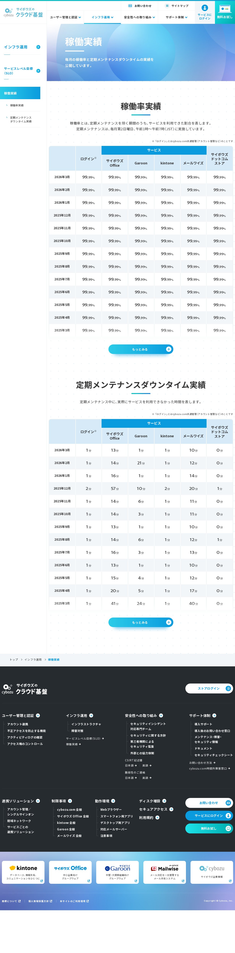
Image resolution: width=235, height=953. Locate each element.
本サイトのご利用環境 (73, 943)
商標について (9, 943)
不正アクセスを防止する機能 (26, 773)
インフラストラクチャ (86, 767)
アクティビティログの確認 (25, 780)
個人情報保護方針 (38, 943)
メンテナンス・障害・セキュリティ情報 (208, 782)
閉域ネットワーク (19, 863)
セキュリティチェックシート (214, 798)
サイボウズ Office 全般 (73, 859)
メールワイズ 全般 (69, 878)
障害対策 (77, 773)
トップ (14, 702)
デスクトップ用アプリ (115, 865)
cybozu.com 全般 (69, 852)
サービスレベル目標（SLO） (85, 781)
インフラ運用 (33, 702)
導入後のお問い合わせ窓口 (212, 773)
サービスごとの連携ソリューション (20, 872)
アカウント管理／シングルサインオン (20, 854)
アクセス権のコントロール (25, 786)
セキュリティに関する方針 (148, 778)
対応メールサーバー (113, 872)
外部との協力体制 (142, 796)
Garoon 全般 (66, 872)
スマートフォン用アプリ (116, 859)
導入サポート (203, 767)
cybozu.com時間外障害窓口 (210, 811)
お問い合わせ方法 (202, 805)
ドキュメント (203, 791)
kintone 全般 (66, 865)
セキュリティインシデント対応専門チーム (148, 768)
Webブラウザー (111, 852)
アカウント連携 (17, 767)
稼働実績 (73, 787)
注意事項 (106, 878)
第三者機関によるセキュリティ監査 (142, 786)
